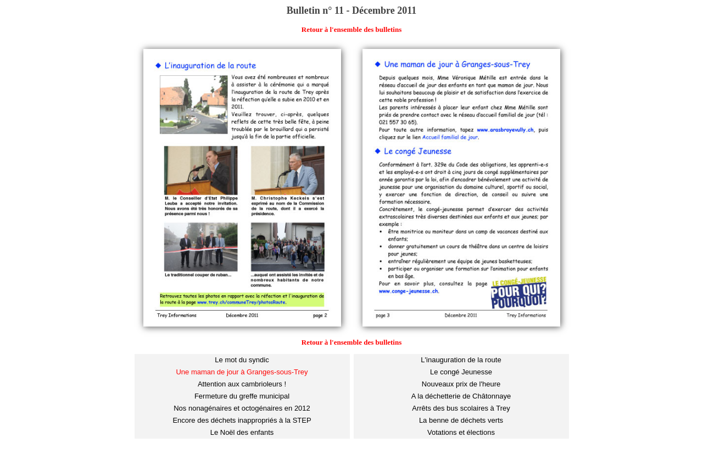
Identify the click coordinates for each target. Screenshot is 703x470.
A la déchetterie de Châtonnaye (461, 396)
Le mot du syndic (242, 360)
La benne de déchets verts (461, 420)
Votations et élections (461, 432)
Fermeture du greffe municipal (241, 396)
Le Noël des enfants (242, 432)
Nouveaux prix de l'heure (461, 384)
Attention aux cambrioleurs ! (242, 384)
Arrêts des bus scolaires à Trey (461, 408)
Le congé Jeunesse (461, 372)
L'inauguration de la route (461, 360)
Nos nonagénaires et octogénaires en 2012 (242, 408)
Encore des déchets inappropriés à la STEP (241, 420)
